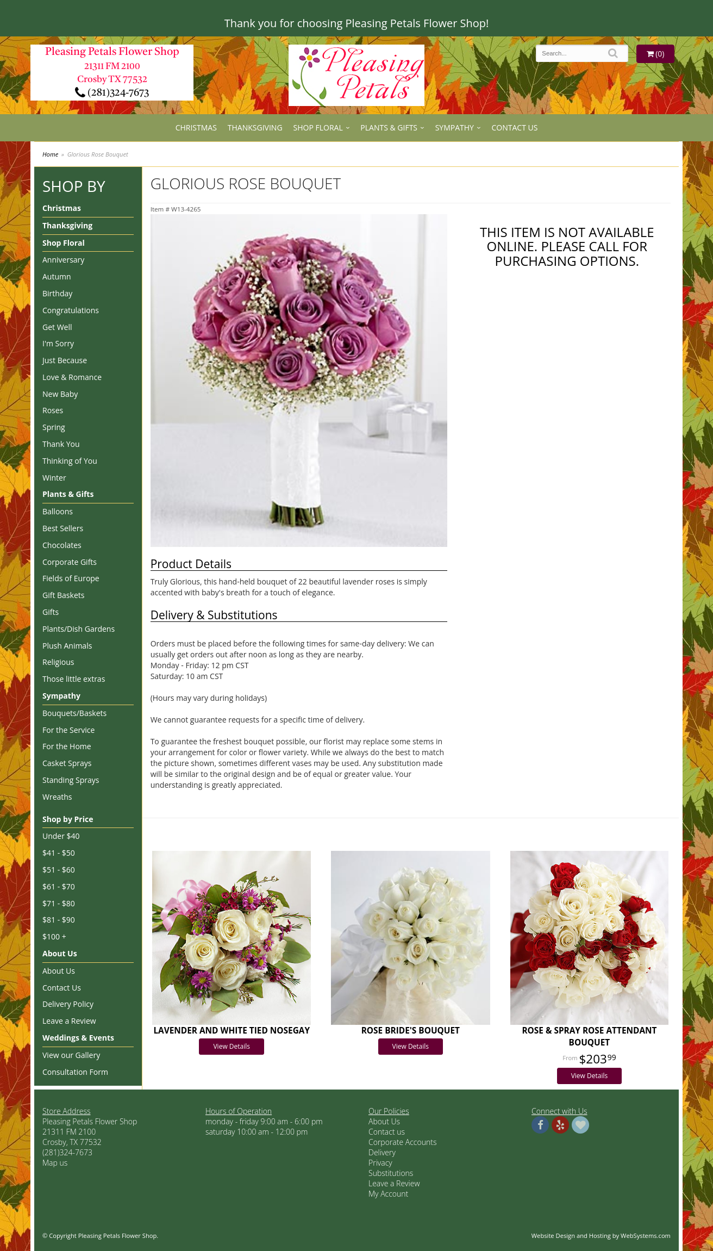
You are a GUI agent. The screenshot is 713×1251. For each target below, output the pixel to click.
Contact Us (515, 127)
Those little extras (73, 679)
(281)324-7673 (112, 93)
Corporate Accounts (402, 1142)
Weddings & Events (78, 1037)
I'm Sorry (58, 343)
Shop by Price (67, 819)
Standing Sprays (70, 780)
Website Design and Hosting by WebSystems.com (601, 1235)
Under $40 (61, 836)
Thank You (61, 444)
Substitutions (390, 1173)
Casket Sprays (67, 763)
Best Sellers (62, 528)
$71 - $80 (58, 903)
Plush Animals (67, 645)
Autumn (56, 276)
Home (50, 154)
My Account (388, 1193)
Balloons (57, 511)
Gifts (50, 612)
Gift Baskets (63, 595)
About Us (59, 953)
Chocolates (62, 545)
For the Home (66, 746)
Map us (54, 1162)
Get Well (57, 327)
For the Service (68, 730)
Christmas (196, 127)
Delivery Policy (67, 1004)
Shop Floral (318, 127)
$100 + (54, 936)
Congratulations (70, 310)
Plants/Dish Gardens (78, 629)
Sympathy (454, 127)
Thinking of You (69, 461)
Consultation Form (75, 1072)
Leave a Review (69, 1021)
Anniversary (63, 259)
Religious (58, 662)
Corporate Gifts (69, 562)
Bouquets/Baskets (74, 713)
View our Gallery (71, 1055)
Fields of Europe (70, 578)
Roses (52, 410)
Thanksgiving (255, 127)
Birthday (57, 293)
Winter (54, 477)
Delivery (382, 1152)
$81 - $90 (58, 919)
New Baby (60, 394)
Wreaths (57, 797)
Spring (53, 427)
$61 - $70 (58, 886)
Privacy (380, 1162)
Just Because (64, 360)
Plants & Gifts (388, 127)
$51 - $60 (58, 869)
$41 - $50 (58, 853)
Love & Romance (72, 377)
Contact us (386, 1131)
